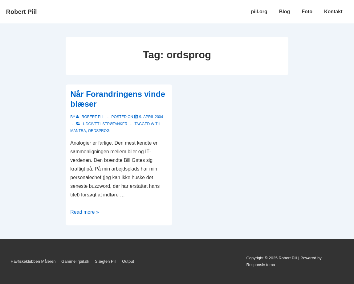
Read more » (84, 212)
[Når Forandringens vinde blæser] (151, 117)
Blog (284, 11)
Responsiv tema (260, 264)
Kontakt (333, 11)
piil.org (259, 11)
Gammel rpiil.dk (75, 261)
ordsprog (99, 131)
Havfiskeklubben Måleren (33, 261)
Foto (307, 11)
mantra (78, 131)
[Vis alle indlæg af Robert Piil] (90, 117)
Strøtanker (114, 124)
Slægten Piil (105, 261)
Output (128, 261)
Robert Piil (21, 11)
